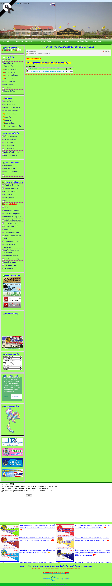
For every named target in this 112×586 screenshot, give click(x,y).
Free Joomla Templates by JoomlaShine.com (56, 584)
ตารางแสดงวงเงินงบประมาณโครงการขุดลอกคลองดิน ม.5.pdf (47, 71)
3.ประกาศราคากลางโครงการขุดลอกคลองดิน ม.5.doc (44, 69)
